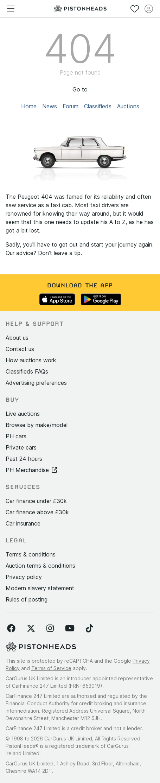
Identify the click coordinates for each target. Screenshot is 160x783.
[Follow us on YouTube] (70, 628)
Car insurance (23, 523)
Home (29, 106)
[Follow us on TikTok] (89, 628)
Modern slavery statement (40, 588)
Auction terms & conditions (40, 565)
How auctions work (31, 360)
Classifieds (97, 106)
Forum (70, 106)
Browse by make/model (37, 424)
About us (17, 337)
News (49, 106)
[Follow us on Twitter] (31, 628)
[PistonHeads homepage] (80, 8)
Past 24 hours (24, 458)
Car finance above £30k (37, 512)
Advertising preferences (36, 382)
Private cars (21, 447)
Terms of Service (51, 668)
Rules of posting (26, 599)
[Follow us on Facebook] (11, 628)
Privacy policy (24, 576)
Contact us (20, 348)
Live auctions (23, 413)
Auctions (128, 106)
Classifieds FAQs (27, 371)
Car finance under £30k (36, 500)
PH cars (16, 436)
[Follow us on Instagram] (50, 628)
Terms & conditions (31, 554)
